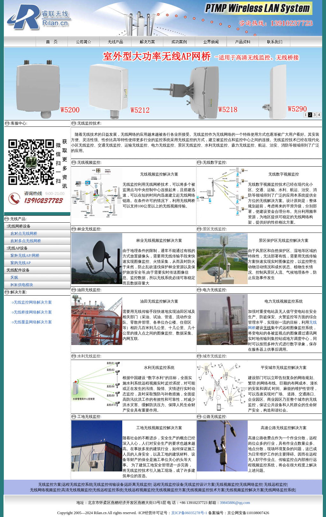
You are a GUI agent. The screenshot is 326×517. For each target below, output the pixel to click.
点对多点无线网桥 (26, 241)
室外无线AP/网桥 (21, 255)
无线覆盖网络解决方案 (31, 322)
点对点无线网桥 (20, 233)
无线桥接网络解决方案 (31, 312)
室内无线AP (17, 263)
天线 (14, 277)
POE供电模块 (22, 285)
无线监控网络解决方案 (31, 302)
